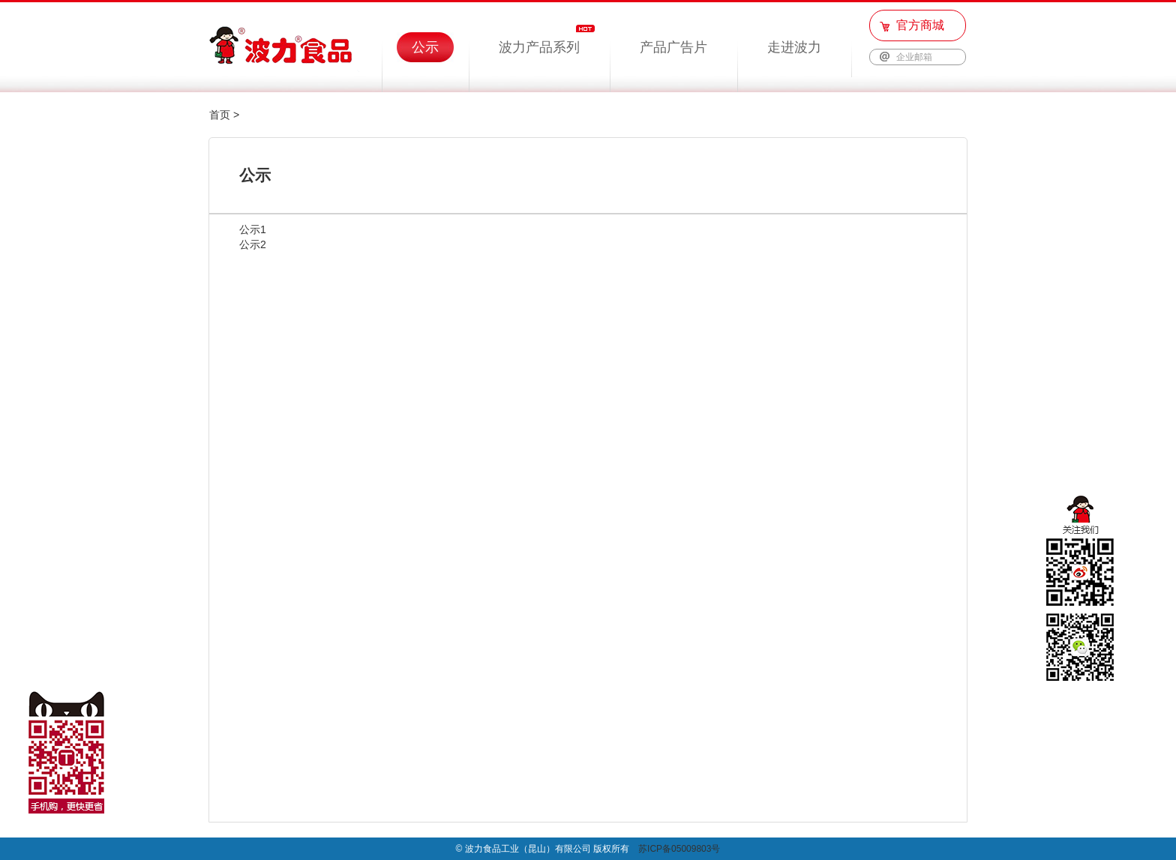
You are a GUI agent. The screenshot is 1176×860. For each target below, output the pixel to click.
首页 (219, 115)
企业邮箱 (914, 57)
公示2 (252, 244)
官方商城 (920, 25)
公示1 (252, 229)
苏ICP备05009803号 (679, 849)
